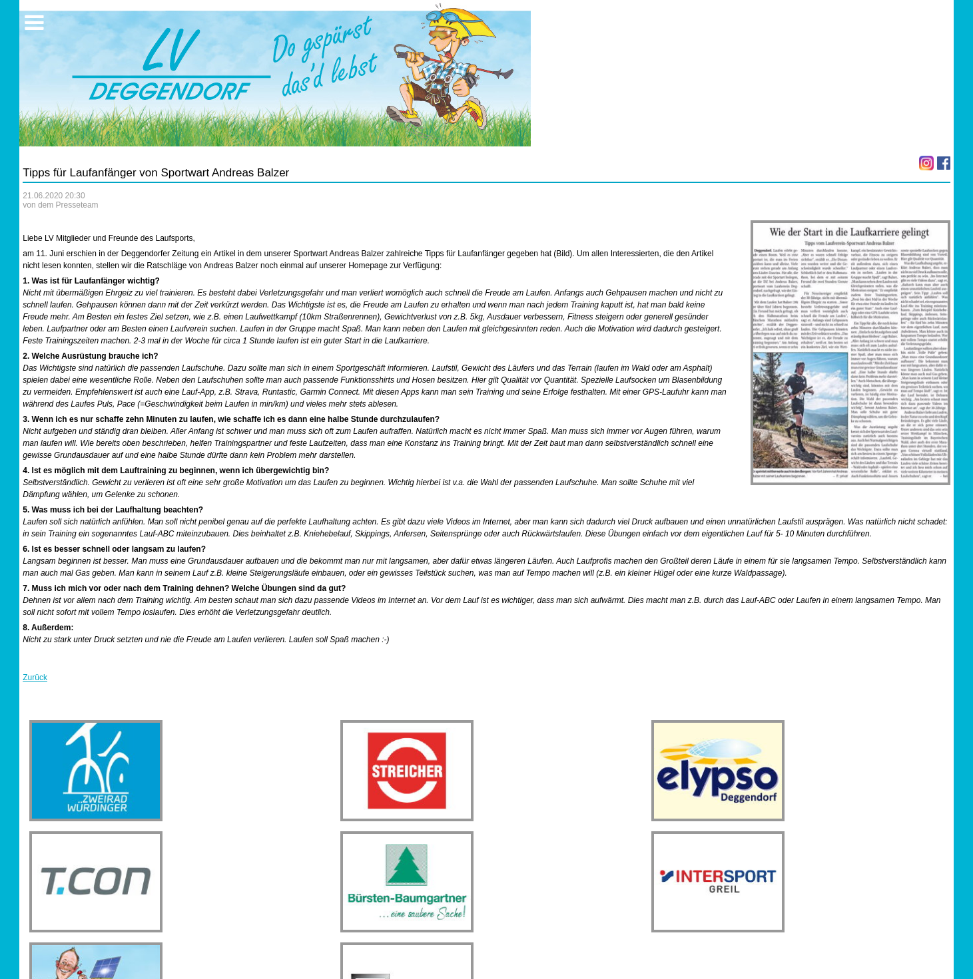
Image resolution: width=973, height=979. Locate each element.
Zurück (35, 677)
